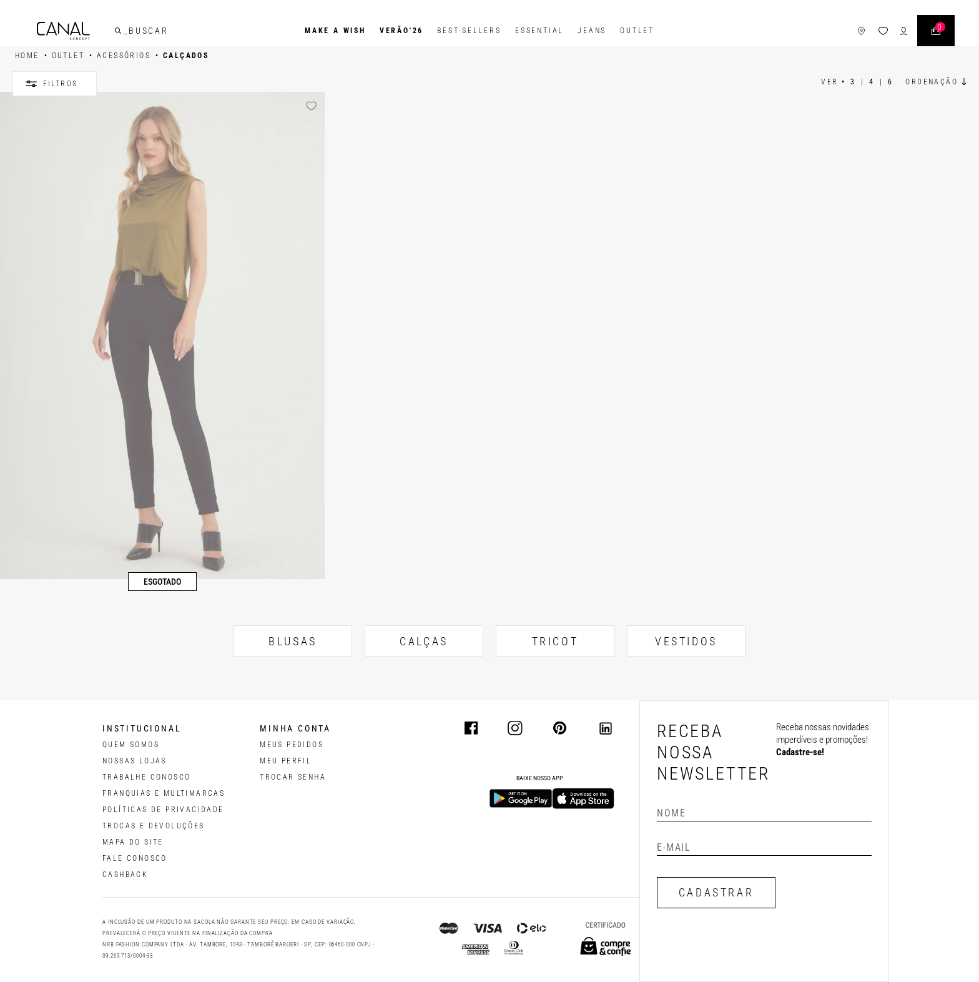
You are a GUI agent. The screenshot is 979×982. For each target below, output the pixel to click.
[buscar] (118, 30)
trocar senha (293, 777)
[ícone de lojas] (861, 31)
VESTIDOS (686, 641)
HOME (27, 55)
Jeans (592, 30)
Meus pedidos (291, 744)
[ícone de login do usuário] (903, 31)
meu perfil (286, 760)
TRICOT (555, 641)
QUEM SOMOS (130, 744)
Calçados (186, 55)
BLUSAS (292, 641)
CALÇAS (424, 641)
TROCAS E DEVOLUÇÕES (153, 825)
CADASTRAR (716, 892)
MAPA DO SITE (133, 842)
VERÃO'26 (401, 30)
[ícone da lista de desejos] (883, 31)
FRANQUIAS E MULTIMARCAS (163, 793)
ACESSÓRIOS (123, 55)
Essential (539, 30)
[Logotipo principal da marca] (63, 31)
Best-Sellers (469, 30)
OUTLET (68, 55)
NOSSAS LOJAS (134, 760)
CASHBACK (125, 874)
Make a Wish (335, 30)
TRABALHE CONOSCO (146, 777)
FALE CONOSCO (134, 858)
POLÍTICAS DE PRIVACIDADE (163, 809)
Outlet (637, 30)
